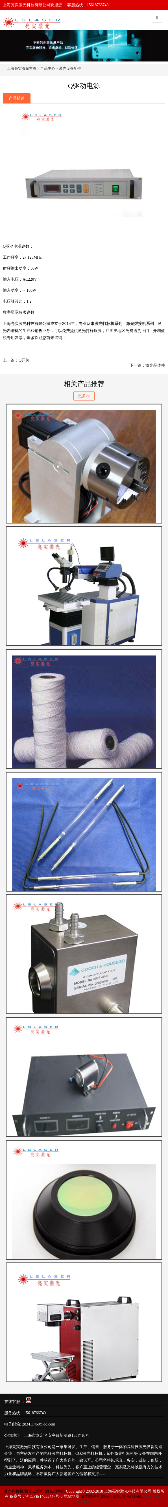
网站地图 (71, 1496)
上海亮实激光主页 (21, 68)
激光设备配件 (70, 68)
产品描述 (17, 98)
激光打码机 (132, 1496)
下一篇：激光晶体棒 (147, 365)
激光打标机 (111, 1496)
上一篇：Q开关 (16, 360)
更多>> (84, 396)
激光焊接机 (14, 1491)
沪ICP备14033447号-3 (43, 1496)
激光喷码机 (90, 1496)
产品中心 (47, 68)
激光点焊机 (34, 1491)
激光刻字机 (55, 1491)
